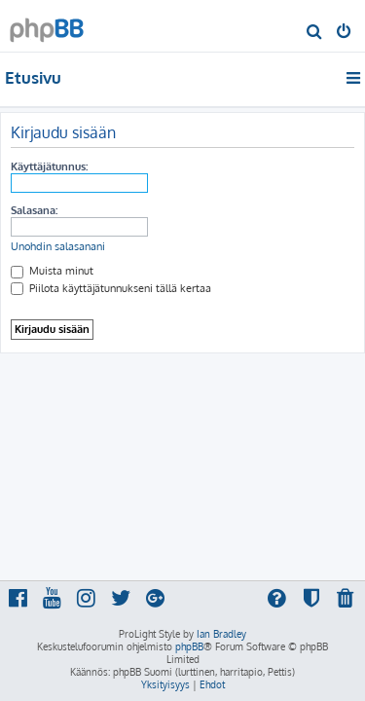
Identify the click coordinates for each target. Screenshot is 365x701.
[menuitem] (315, 33)
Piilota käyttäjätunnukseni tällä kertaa (111, 288)
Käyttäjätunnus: (49, 166)
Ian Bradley (221, 634)
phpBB (189, 646)
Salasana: (34, 210)
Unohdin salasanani (58, 246)
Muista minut (52, 270)
